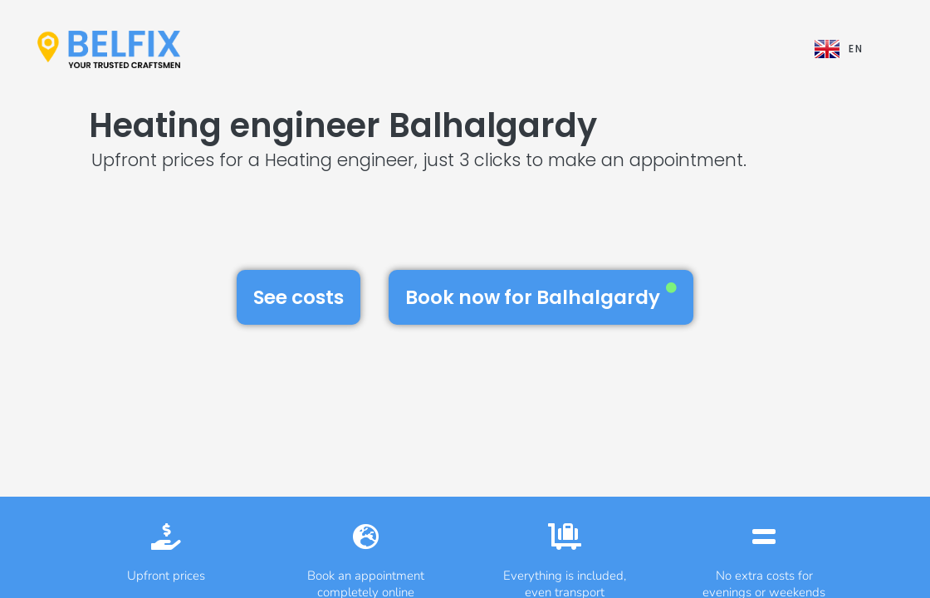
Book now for (541, 296)
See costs (298, 297)
